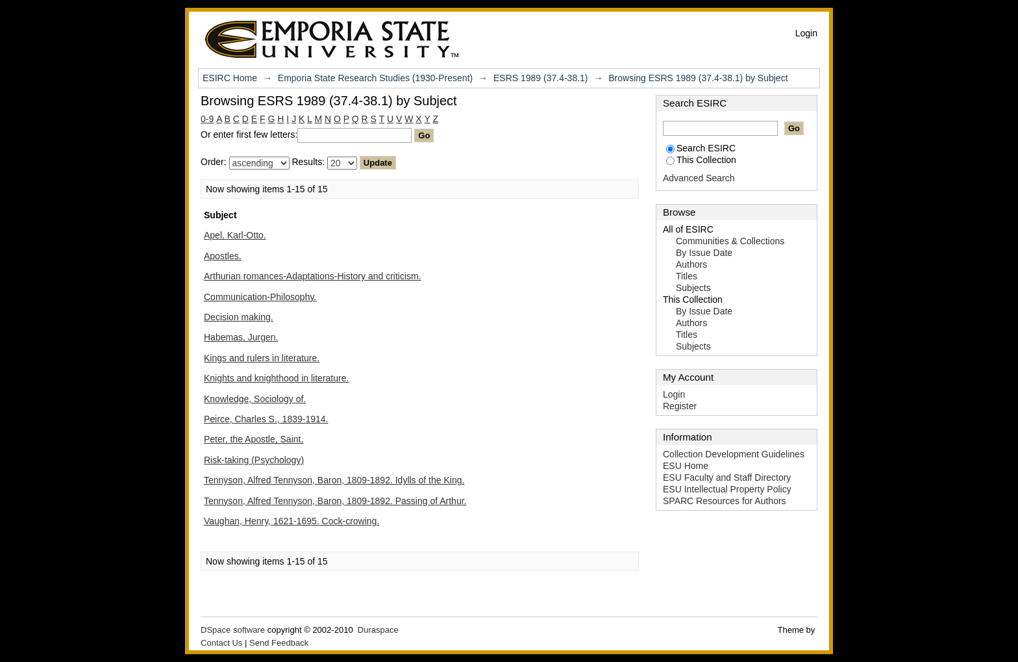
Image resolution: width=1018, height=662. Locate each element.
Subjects (693, 288)
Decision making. (238, 317)
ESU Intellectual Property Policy (727, 489)
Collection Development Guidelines (733, 454)
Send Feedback (278, 643)
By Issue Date (704, 253)
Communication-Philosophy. (260, 297)
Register (680, 406)
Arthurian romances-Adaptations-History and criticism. (312, 276)
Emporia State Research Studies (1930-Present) (375, 78)
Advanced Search (699, 178)
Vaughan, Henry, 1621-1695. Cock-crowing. (291, 521)
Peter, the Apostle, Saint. (253, 439)
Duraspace (378, 630)
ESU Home (685, 466)
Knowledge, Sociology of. (255, 399)
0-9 (207, 119)
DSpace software (233, 630)
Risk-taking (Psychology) (254, 460)
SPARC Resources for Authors (724, 501)
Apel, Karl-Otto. (235, 235)
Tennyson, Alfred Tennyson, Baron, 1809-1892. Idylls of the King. (334, 480)
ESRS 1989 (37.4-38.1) (540, 78)
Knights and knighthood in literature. (276, 378)
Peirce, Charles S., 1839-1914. (266, 419)
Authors (691, 264)
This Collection (701, 160)
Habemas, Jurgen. (241, 337)
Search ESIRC (701, 148)
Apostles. (223, 256)
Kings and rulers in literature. (261, 358)
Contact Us (221, 643)
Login (806, 33)
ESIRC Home (230, 78)
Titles (686, 276)
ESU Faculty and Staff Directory (727, 477)
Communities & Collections (730, 241)
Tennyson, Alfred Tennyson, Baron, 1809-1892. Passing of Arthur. (335, 501)
